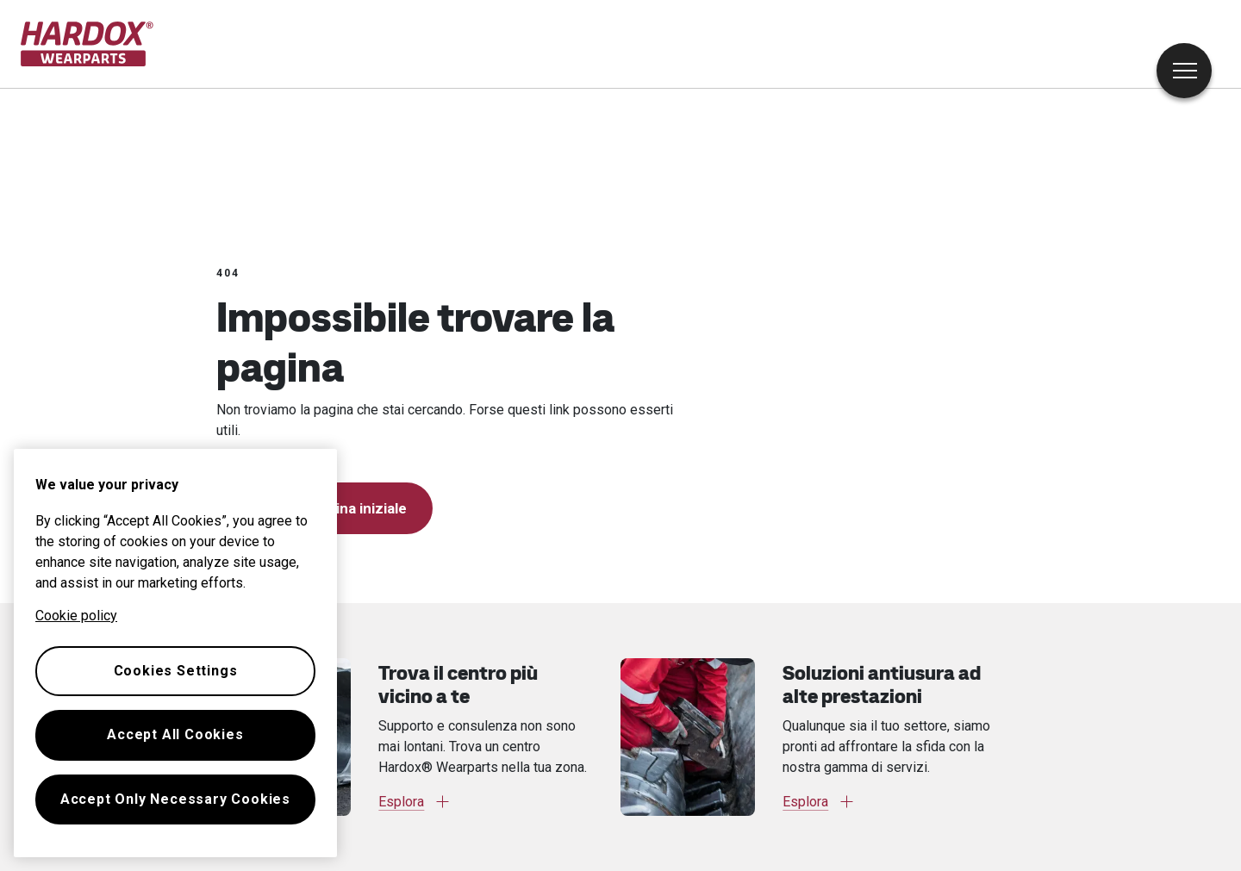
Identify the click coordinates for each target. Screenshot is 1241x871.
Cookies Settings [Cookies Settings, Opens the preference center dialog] (176, 671)
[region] (175, 653)
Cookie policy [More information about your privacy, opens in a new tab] (76, 615)
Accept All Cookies (175, 734)
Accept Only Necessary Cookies (175, 799)
